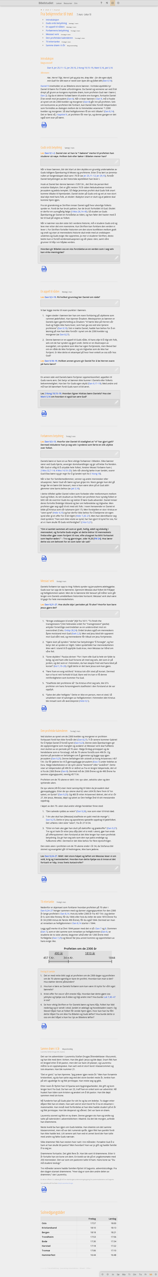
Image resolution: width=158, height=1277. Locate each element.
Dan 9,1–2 (50, 153)
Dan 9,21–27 (51, 604)
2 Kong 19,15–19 (85, 67)
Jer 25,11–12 (60, 67)
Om (75, 3)
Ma (123, 1274)
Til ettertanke (53, 41)
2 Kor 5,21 (87, 522)
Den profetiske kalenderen (59, 37)
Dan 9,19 (107, 80)
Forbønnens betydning (57, 30)
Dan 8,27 (64, 334)
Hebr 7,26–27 (82, 515)
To (140, 1274)
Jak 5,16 (109, 67)
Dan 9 (50, 67)
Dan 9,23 (79, 742)
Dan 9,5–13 (50, 441)
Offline (88, 1268)
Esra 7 (96, 761)
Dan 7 (98, 928)
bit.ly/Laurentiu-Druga (65, 1183)
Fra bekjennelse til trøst (57, 14)
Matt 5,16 (99, 67)
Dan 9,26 (81, 811)
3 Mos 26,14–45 (79, 211)
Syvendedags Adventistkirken (69, 1268)
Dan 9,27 (50, 819)
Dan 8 (87, 101)
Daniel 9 (45, 85)
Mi (151, 1274)
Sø (118, 1274)
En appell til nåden (55, 26)
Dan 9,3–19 (50, 297)
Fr (146, 1274)
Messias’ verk (52, 34)
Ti (129, 1274)
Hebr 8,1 (84, 700)
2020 (47, 10)
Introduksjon (52, 19)
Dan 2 (43, 95)
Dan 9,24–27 (51, 856)
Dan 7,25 (57, 937)
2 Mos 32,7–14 (48, 470)
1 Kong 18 (95, 473)
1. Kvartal (56, 10)
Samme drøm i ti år (55, 45)
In (113, 1274)
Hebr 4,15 (58, 512)
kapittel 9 (62, 114)
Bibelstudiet (46, 3)
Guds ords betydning (56, 23)
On (134, 1274)
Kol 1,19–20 (60, 666)
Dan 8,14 (109, 111)
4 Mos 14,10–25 (63, 470)
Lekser (59, 3)
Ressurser (68, 3)
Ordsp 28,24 (70, 630)
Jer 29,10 (71, 67)
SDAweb (82, 1268)
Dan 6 (70, 98)
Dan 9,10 (62, 328)
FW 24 (97, 538)
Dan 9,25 (56, 758)
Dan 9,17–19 (94, 383)
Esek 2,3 (76, 633)
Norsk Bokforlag (53, 1268)
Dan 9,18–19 (51, 360)
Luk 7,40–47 (110, 997)
